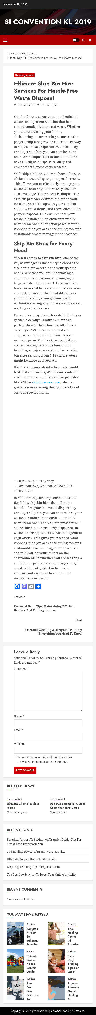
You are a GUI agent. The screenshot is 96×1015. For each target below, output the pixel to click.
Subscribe (90, 40)
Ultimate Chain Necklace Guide (23, 806)
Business (31, 924)
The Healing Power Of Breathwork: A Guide (36, 852)
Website (19, 744)
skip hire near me (46, 382)
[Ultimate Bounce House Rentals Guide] (15, 961)
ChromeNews (59, 1011)
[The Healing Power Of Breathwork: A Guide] (56, 933)
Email (19, 730)
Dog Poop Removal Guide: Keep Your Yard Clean (67, 806)
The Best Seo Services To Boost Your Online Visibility (41, 874)
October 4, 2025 (18, 812)
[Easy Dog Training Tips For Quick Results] (56, 961)
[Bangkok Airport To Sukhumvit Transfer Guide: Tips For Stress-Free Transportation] (15, 933)
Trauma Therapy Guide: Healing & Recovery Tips (74, 995)
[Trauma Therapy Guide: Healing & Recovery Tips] (56, 988)
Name (19, 716)
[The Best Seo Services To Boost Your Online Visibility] (15, 988)
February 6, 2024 (49, 105)
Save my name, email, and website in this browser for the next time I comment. (45, 759)
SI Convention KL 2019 (48, 22)
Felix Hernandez (26, 105)
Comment (21, 669)
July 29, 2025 (59, 812)
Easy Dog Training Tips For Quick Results (34, 867)
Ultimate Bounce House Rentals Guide (32, 859)
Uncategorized (24, 75)
